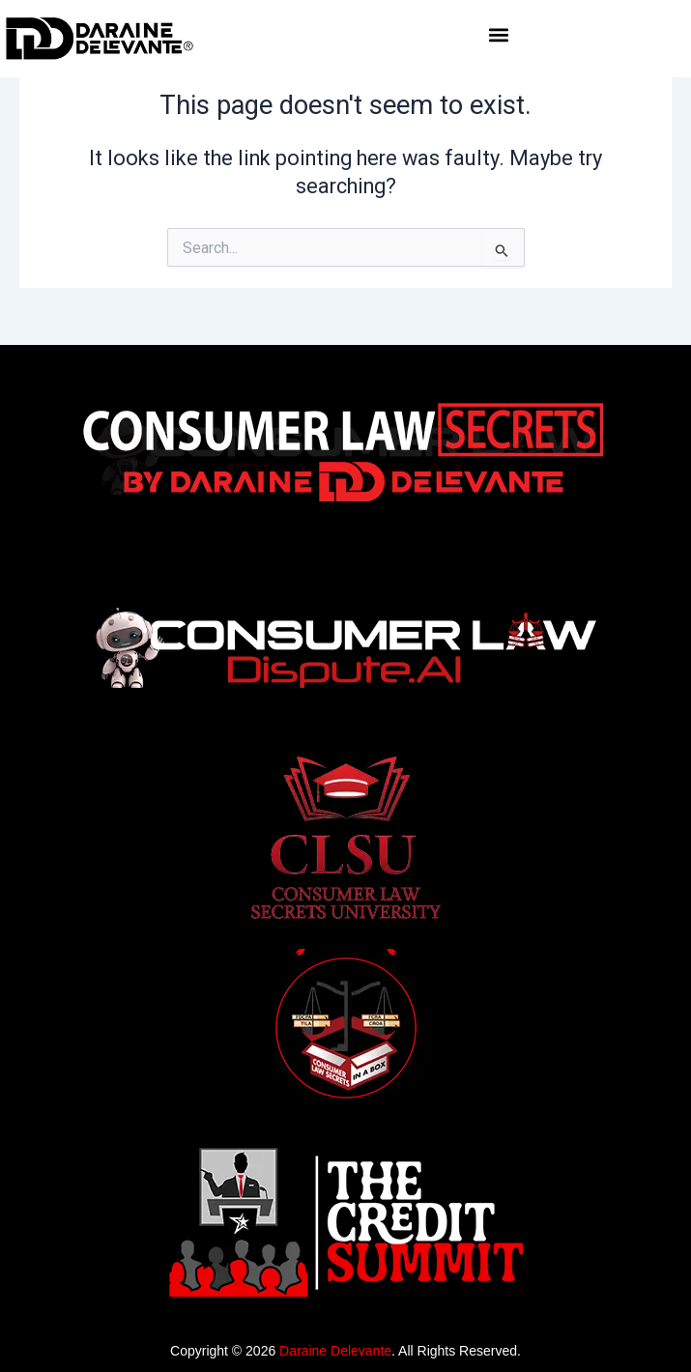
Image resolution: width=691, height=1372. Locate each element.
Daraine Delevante (335, 1350)
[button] (499, 35)
